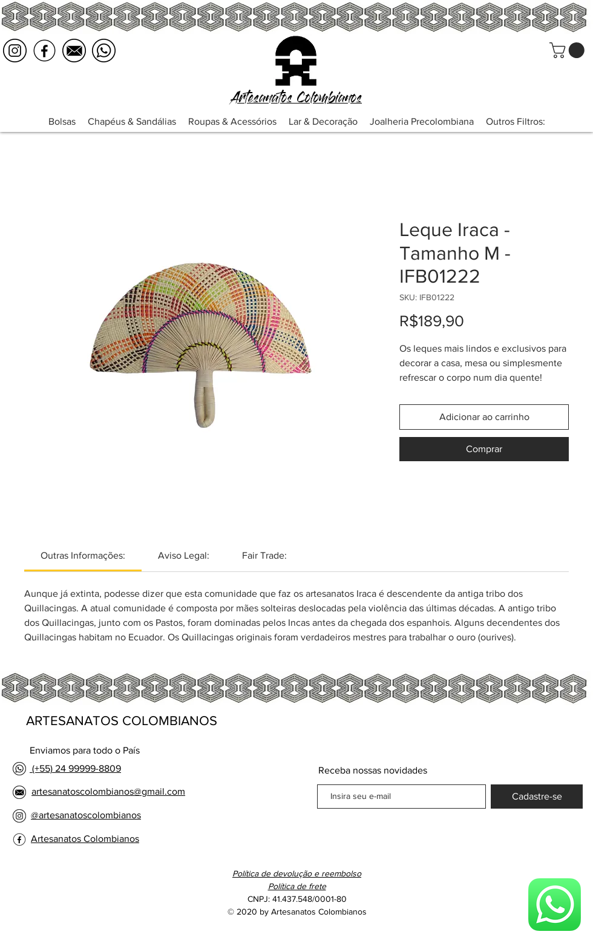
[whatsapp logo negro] (104, 50)
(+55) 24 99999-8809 (75, 768)
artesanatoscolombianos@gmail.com (108, 791)
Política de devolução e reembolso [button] (296, 873)
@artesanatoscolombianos (86, 815)
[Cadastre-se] (537, 796)
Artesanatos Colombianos (85, 838)
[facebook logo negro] (44, 50)
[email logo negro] (74, 50)
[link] (83, 555)
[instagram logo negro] (15, 50)
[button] (568, 50)
